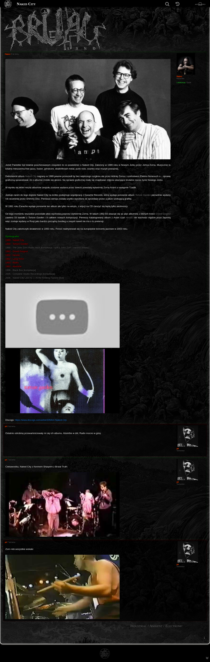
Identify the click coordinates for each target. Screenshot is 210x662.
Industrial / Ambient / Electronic (156, 626)
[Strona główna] (8, 4)
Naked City (26, 4)
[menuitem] (204, 638)
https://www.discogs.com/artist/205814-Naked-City (41, 420)
